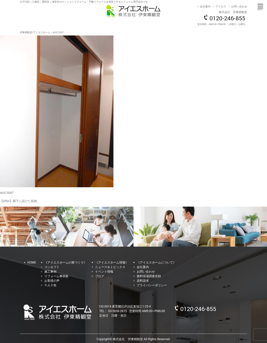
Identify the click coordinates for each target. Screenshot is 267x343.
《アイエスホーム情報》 (111, 262)
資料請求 (143, 280)
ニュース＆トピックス (110, 267)
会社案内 (205, 6)
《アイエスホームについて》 (156, 262)
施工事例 (50, 271)
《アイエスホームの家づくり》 (65, 262)
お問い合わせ (239, 6)
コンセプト (51, 267)
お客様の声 (51, 280)
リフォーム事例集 (56, 276)
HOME (31, 262)
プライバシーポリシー (152, 285)
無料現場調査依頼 (149, 276)
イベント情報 (104, 271)
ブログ (99, 276)
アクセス (220, 6)
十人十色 (50, 285)
